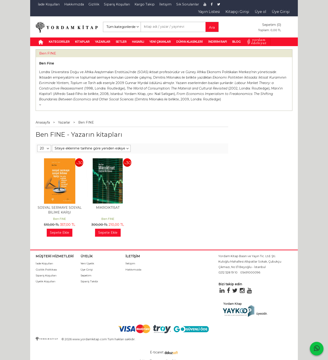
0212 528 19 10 (227, 272)
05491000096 (250, 272)
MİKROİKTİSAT (108, 208)
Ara (212, 27)
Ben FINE (47, 53)
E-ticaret (157, 352)
